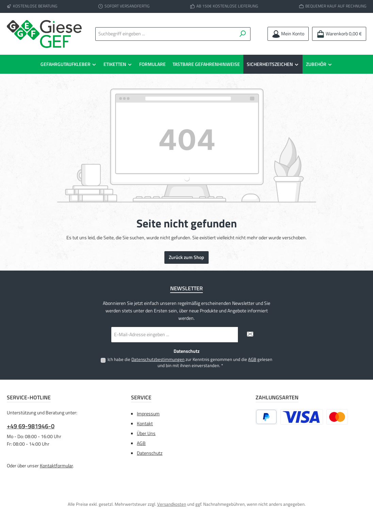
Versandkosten (171, 504)
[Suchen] (242, 34)
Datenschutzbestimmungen (157, 360)
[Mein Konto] (288, 34)
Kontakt (145, 423)
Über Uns (146, 433)
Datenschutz (149, 453)
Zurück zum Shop (186, 257)
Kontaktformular (56, 465)
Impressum (148, 413)
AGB (252, 360)
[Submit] (250, 334)
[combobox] (166, 34)
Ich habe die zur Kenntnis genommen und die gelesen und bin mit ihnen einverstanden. (190, 362)
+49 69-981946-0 (30, 426)
